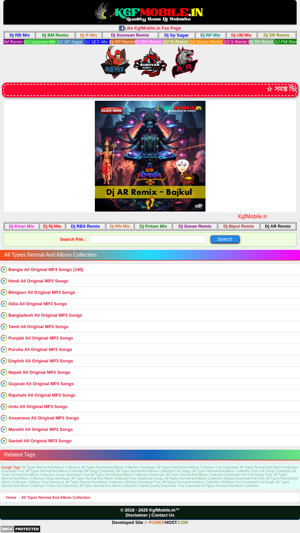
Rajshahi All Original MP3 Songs (41, 395)
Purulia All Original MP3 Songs (40, 349)
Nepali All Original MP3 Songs (39, 372)
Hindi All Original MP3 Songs (38, 280)
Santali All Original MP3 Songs (40, 440)
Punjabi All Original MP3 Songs (40, 338)
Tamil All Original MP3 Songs (38, 326)
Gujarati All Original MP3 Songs (41, 383)
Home (11, 497)
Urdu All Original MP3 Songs (37, 406)
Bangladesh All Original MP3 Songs (45, 315)
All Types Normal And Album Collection (56, 497)
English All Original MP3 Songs (40, 360)
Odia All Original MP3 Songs (37, 303)
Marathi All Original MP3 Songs (40, 429)
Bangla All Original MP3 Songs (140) (45, 269)
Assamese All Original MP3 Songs (43, 417)
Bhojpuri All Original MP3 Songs (41, 292)
